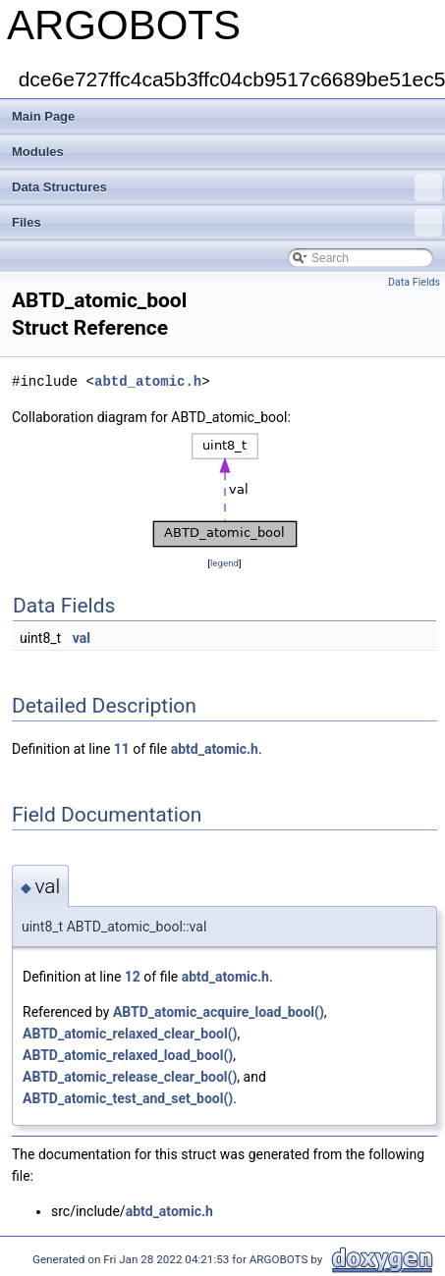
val (81, 638)
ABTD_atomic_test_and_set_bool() (128, 1098)
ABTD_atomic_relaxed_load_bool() (128, 1055)
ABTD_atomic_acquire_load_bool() (218, 1012)
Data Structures (227, 187)
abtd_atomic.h (147, 381)
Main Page (43, 116)
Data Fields (414, 282)
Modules (38, 151)
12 (132, 976)
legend (224, 563)
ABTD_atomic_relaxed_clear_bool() (130, 1033)
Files (227, 223)
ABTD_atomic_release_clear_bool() (130, 1077)
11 (122, 749)
